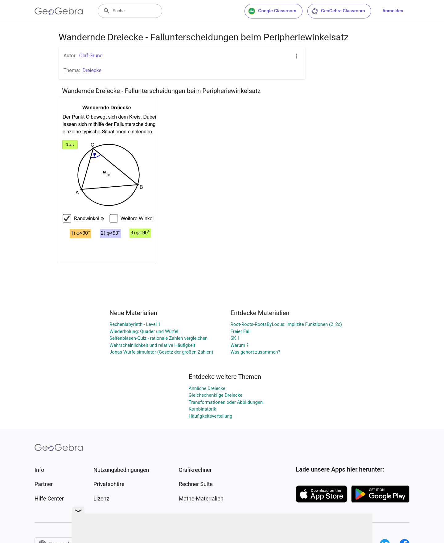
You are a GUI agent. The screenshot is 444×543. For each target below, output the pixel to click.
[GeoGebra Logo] (59, 11)
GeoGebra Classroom (338, 11)
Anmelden (392, 11)
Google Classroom (272, 11)
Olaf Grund (91, 56)
